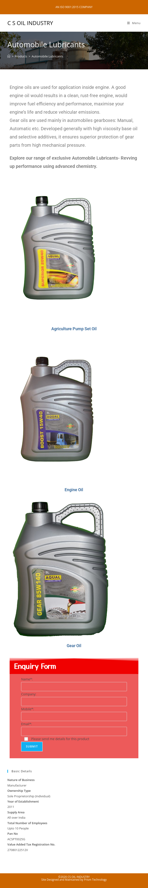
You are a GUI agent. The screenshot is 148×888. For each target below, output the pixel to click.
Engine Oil (74, 489)
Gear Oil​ (74, 645)
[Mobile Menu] (134, 23)
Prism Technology (95, 880)
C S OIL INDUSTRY (30, 23)
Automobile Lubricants (47, 56)
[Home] (8, 56)
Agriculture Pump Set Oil (74, 328)
